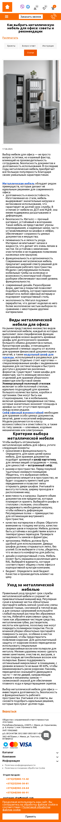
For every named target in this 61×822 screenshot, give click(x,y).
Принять (30, 816)
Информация (11, 760)
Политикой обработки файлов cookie (26, 808)
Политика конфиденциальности (20, 765)
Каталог (8, 752)
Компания (9, 756)
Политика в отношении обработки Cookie (25, 768)
